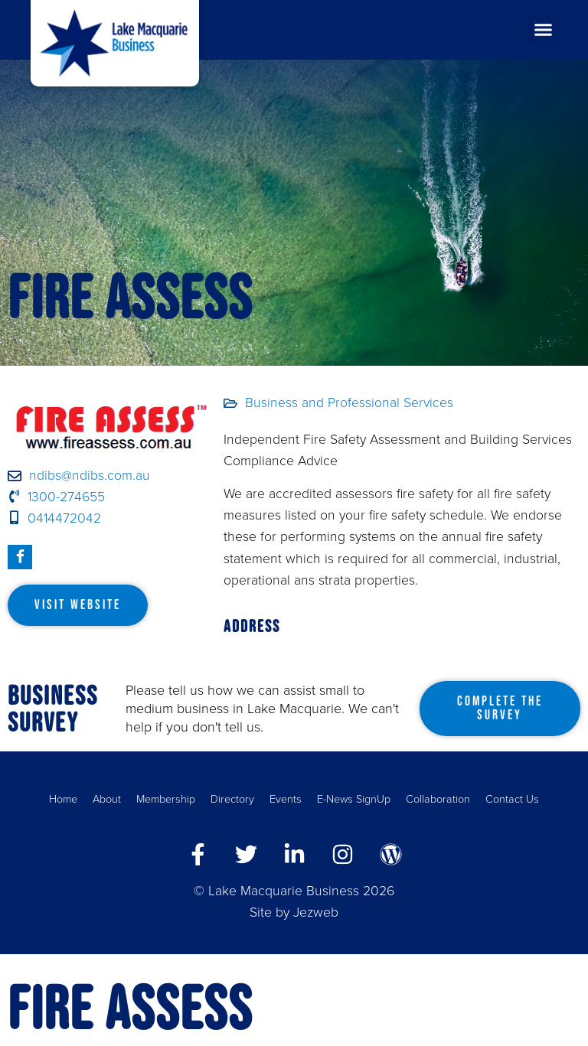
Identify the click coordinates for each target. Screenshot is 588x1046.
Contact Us (512, 799)
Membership (165, 799)
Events (286, 799)
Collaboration (438, 799)
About (107, 799)
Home (63, 799)
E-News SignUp (353, 799)
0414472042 (54, 518)
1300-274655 (56, 497)
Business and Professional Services (349, 403)
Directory (232, 799)
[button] (542, 29)
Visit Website (77, 604)
